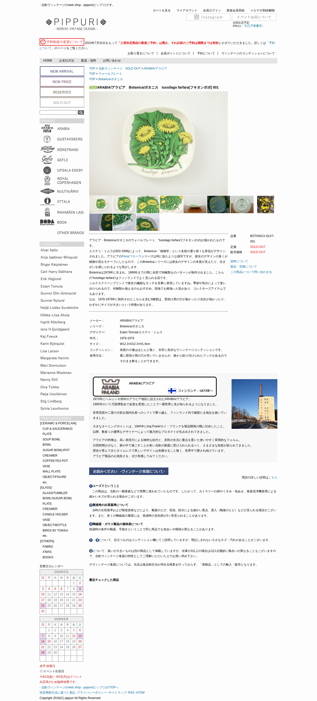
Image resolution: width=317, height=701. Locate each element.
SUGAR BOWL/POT (56, 450)
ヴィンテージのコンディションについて (248, 53)
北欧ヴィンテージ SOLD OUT (119, 68)
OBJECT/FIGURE (54, 477)
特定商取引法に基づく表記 (57, 692)
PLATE (47, 434)
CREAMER (50, 455)
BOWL (47, 444)
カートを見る (162, 10)
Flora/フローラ (131, 256)
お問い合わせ (112, 60)
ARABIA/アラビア (155, 68)
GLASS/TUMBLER (55, 493)
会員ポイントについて (175, 53)
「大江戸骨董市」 (253, 26)
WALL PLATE (51, 471)
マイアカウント (187, 10)
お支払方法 (66, 60)
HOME (47, 60)
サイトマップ (118, 692)
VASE (46, 466)
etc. (45, 482)
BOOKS (48, 557)
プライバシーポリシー (92, 692)
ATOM (140, 692)
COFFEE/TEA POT (55, 461)
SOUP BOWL (51, 439)
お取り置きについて (141, 53)
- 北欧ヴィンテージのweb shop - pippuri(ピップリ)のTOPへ (79, 687)
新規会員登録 (235, 10)
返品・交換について (243, 266)
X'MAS (47, 552)
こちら (273, 477)
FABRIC (48, 546)
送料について (239, 261)
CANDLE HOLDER (55, 514)
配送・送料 (88, 60)
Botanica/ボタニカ (111, 79)
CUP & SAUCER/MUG (58, 429)
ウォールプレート (110, 73)
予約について (206, 53)
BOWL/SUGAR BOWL (57, 498)
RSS (131, 692)
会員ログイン (212, 10)
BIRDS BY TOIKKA (55, 530)
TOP (92, 68)
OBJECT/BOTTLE (55, 525)
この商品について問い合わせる (251, 272)
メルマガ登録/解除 (262, 10)
